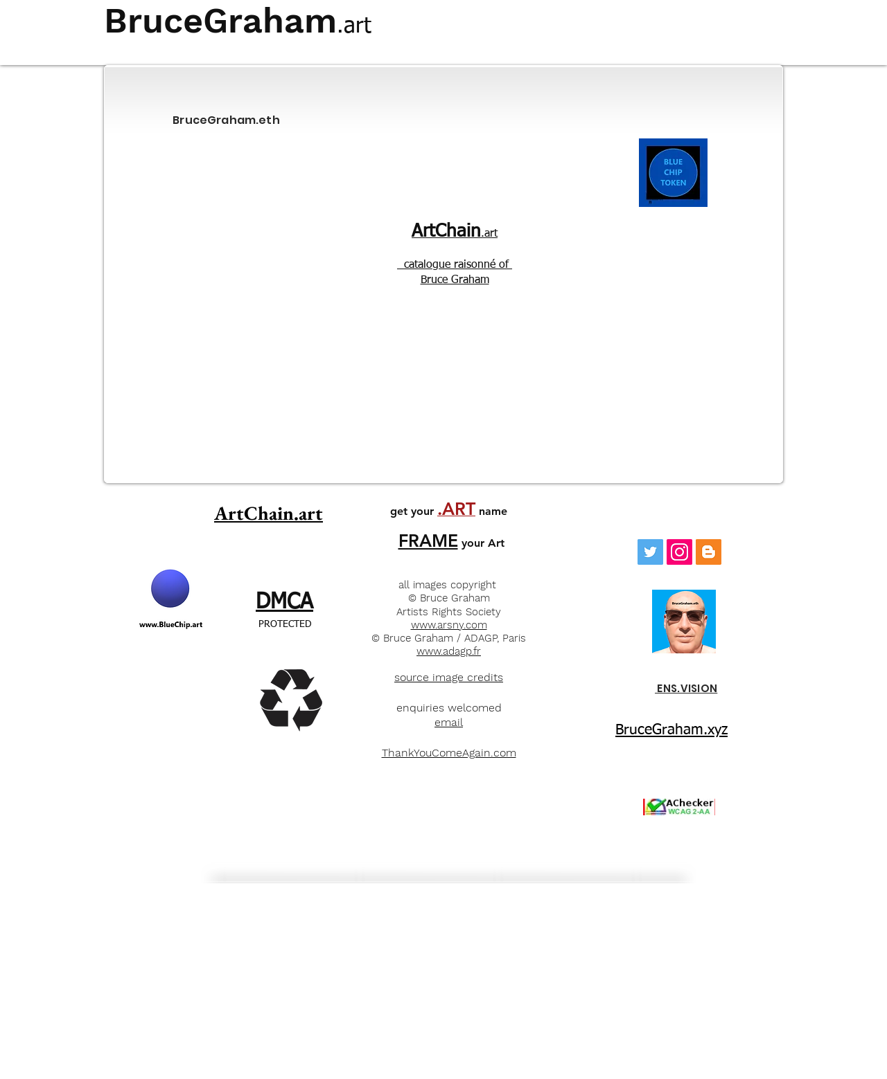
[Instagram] (679, 552)
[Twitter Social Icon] (650, 552)
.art (455, 233)
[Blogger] (708, 552)
